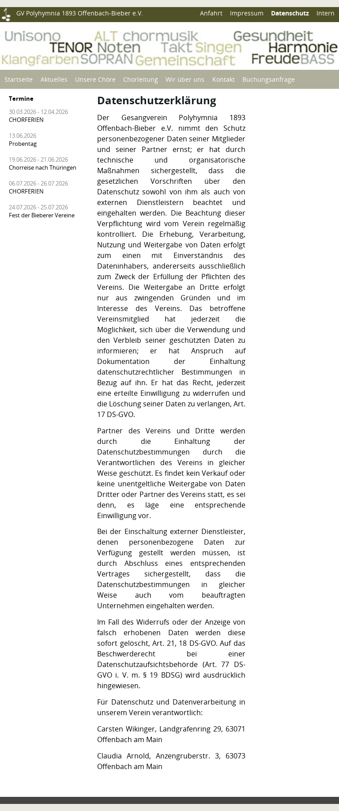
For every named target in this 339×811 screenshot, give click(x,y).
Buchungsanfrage (268, 79)
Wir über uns (185, 79)
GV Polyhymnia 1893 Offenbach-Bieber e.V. (79, 13)
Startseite (18, 79)
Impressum (247, 13)
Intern (325, 13)
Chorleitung (140, 79)
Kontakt (223, 79)
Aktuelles (54, 79)
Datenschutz (290, 13)
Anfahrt (211, 13)
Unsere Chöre (95, 79)
